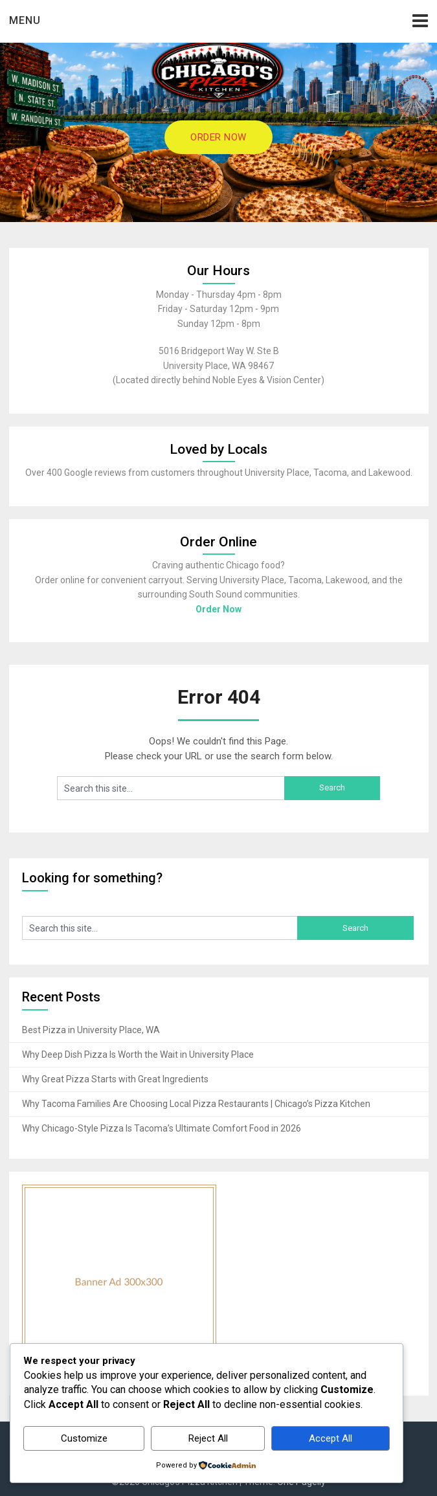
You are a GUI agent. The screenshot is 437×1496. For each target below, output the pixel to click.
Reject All (208, 1438)
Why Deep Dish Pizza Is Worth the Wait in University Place (138, 1054)
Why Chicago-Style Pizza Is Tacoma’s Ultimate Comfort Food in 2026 (161, 1128)
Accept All (330, 1438)
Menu (25, 20)
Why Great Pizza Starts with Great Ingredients (115, 1079)
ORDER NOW (218, 137)
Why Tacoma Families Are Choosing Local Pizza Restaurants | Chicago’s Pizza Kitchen (196, 1104)
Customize (84, 1438)
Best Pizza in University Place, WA (91, 1030)
